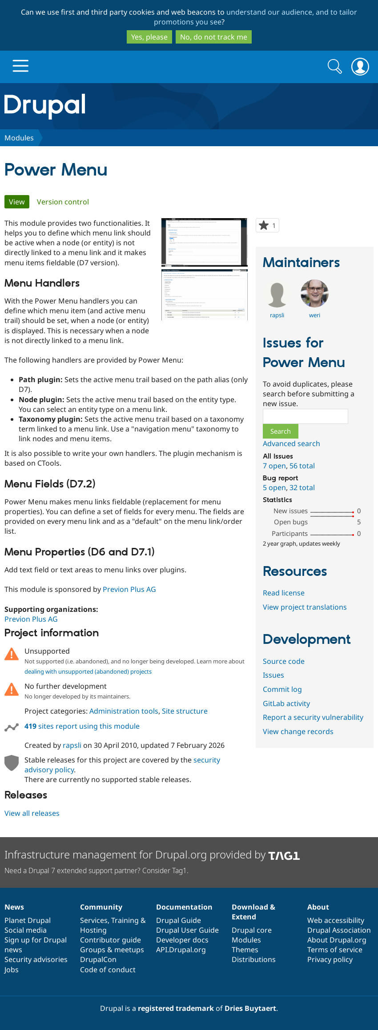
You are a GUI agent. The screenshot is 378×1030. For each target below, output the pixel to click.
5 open (274, 487)
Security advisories (36, 959)
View (19, 202)
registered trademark (176, 1008)
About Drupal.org (336, 940)
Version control (63, 202)
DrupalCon (98, 959)
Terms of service (334, 949)
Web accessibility (335, 920)
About (318, 907)
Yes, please (149, 37)
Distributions (254, 959)
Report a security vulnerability (313, 717)
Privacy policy (330, 959)
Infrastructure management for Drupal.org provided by (152, 854)
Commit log (282, 689)
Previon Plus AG (129, 589)
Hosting (93, 930)
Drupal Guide (178, 920)
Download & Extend (253, 912)
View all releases (32, 813)
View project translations (305, 607)
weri (314, 315)
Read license (284, 593)
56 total (302, 466)
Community (101, 907)
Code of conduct (108, 969)
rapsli (72, 745)
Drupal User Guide (187, 930)
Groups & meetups (112, 949)
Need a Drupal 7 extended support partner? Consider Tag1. (96, 870)
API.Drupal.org (181, 949)
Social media (25, 930)
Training (125, 920)
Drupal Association (339, 930)
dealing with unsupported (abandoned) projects (88, 671)
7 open (274, 466)
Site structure (185, 711)
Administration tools (123, 711)
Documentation (184, 907)
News (14, 907)
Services (94, 920)
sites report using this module (82, 726)
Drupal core (252, 930)
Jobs (11, 969)
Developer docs (182, 940)
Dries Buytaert (250, 1008)
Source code (284, 661)
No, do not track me (213, 37)
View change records (298, 731)
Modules (19, 138)
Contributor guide (110, 940)
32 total (302, 487)
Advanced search (291, 443)
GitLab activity (286, 703)
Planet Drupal (27, 920)
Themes (245, 949)
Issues (273, 675)
